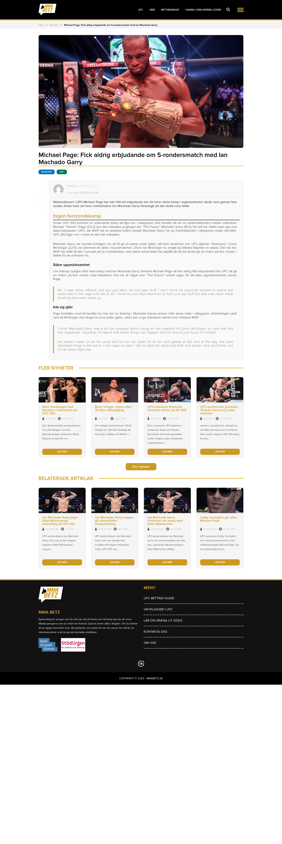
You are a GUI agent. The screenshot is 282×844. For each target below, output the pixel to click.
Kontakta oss (155, 632)
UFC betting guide (159, 598)
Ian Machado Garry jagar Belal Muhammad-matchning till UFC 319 (60, 520)
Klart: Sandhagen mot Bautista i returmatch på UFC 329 (59, 410)
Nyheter (46, 171)
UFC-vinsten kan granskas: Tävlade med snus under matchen (219, 410)
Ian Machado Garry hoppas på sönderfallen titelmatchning (114, 520)
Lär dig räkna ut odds (163, 620)
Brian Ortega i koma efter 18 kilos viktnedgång (113, 408)
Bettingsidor (170, 9)
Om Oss (150, 643)
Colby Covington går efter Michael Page (218, 519)
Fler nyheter (141, 467)
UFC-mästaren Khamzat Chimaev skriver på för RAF (167, 408)
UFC (140, 9)
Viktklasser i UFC (158, 609)
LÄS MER (62, 451)
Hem (152, 9)
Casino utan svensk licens (203, 9)
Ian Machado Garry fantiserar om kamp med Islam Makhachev (165, 520)
